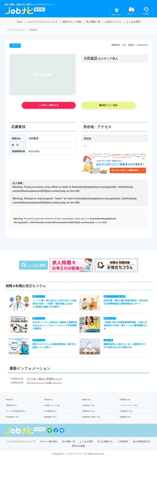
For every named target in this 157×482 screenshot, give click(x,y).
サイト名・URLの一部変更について (44, 383)
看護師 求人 (89, 405)
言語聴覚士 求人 (15, 424)
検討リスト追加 (110, 105)
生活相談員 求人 (53, 418)
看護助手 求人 (14, 411)
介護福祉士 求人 (91, 411)
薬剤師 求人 (51, 405)
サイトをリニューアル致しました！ (44, 387)
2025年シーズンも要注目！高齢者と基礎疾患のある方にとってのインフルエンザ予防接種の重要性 (53, 328)
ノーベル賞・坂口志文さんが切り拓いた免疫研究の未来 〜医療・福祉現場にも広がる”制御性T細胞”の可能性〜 (53, 304)
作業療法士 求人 (128, 418)
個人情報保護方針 (69, 454)
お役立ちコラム (113, 21)
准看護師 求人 (128, 405)
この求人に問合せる (48, 105)
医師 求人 (12, 405)
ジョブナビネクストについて (42, 21)
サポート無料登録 (58, 450)
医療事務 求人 (128, 424)
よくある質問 (133, 21)
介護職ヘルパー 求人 (55, 411)
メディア (15, 46)
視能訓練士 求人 (53, 424)
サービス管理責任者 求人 (19, 418)
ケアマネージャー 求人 (131, 411)
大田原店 (35, 30)
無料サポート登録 (71, 21)
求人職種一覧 (93, 21)
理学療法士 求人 (91, 418)
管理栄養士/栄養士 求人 (94, 424)
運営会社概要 (90, 454)
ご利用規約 (138, 450)
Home (20, 21)
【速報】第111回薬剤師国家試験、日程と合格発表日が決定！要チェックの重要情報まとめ (127, 328)
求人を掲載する (119, 450)
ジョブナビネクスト (17, 30)
